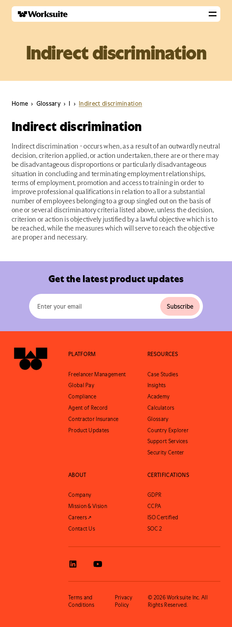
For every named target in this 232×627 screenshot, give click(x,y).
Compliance (82, 396)
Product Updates (88, 430)
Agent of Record (88, 407)
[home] (40, 14)
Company (79, 494)
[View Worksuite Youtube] (97, 564)
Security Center (165, 452)
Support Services (167, 441)
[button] (212, 14)
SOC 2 (154, 528)
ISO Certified (162, 517)
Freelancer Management (97, 374)
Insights (156, 385)
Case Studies (162, 374)
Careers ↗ (80, 517)
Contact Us (81, 528)
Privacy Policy (123, 601)
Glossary (158, 419)
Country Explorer (168, 430)
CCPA (154, 506)
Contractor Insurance (93, 419)
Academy (158, 396)
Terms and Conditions (81, 601)
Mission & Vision (87, 506)
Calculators (161, 407)
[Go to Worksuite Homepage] (31, 361)
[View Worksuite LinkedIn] (73, 564)
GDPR (154, 494)
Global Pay (81, 385)
